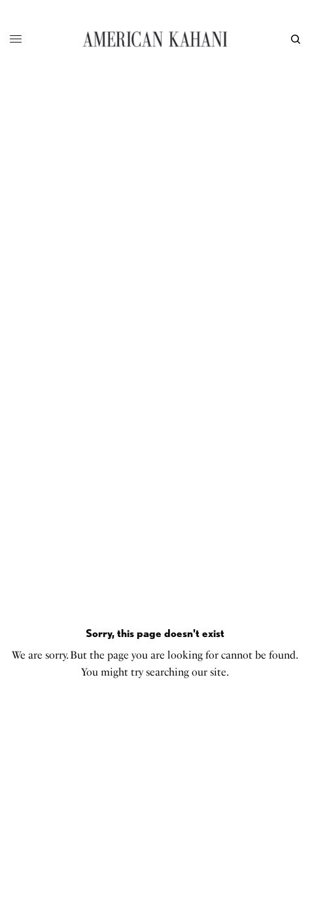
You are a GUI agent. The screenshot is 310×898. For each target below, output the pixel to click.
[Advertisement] (155, 240)
